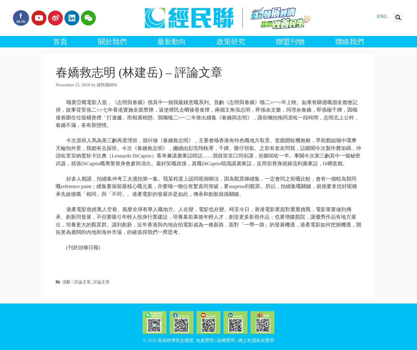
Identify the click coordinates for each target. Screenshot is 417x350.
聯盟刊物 (290, 42)
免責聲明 (205, 340)
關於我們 (112, 42)
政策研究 (231, 42)
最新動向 (171, 42)
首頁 (60, 42)
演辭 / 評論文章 (76, 282)
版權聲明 (226, 340)
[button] (398, 17)
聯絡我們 (349, 42)
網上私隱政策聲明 (256, 340)
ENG (382, 16)
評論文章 (101, 282)
